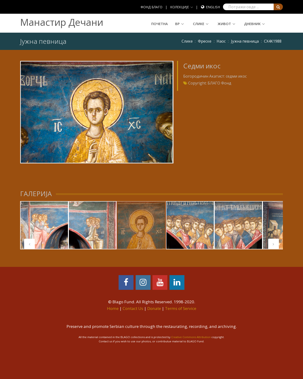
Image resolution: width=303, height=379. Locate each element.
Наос (221, 41)
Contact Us (133, 308)
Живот (224, 23)
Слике (198, 23)
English (213, 7)
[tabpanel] (44, 225)
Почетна (159, 23)
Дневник (252, 23)
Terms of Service (180, 308)
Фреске (204, 41)
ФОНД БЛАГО (151, 7)
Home (113, 308)
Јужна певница (245, 41)
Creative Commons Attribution (191, 337)
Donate (154, 308)
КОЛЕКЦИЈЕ (179, 7)
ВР (177, 23)
